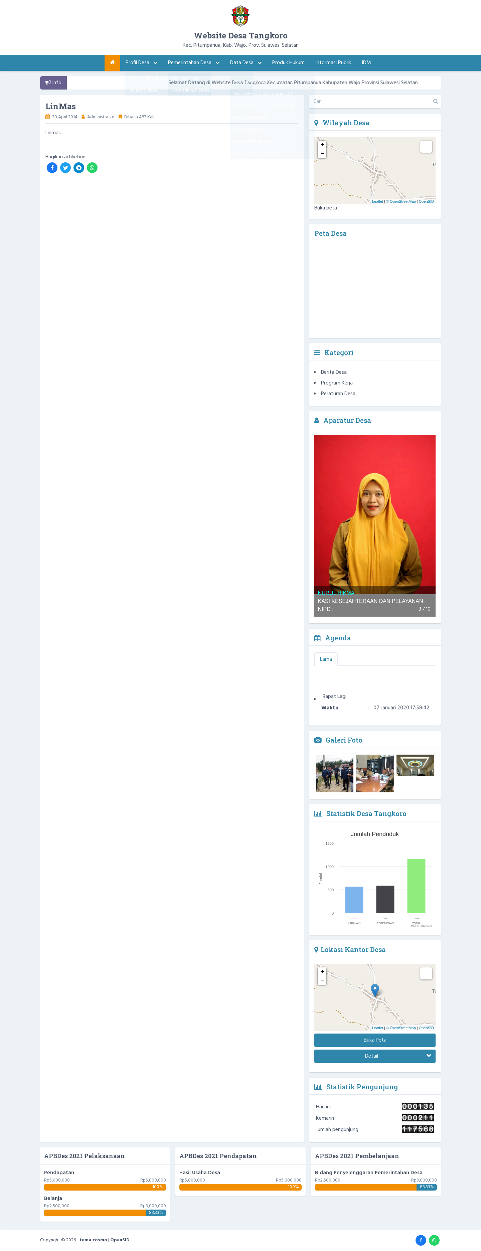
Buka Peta (375, 1040)
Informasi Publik (333, 62)
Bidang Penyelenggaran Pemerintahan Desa (369, 1172)
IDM (366, 62)
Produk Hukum (288, 62)
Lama (326, 659)
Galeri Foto (338, 740)
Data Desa (246, 62)
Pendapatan (59, 1172)
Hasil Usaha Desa (199, 1172)
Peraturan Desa (338, 393)
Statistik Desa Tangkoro (360, 813)
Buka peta (325, 208)
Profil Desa (141, 62)
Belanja (53, 1198)
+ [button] (322, 145)
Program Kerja (337, 383)
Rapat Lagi (334, 701)
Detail (398, 1056)
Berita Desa (334, 372)
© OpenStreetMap (401, 201)
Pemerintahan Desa (193, 62)
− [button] (322, 154)
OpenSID (426, 201)
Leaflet (377, 201)
